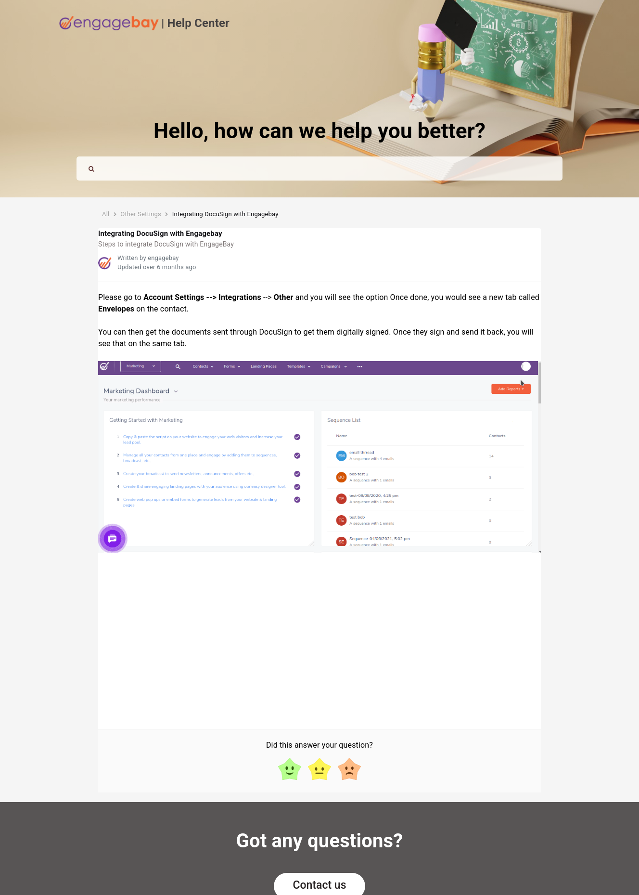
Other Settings (140, 214)
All (105, 214)
